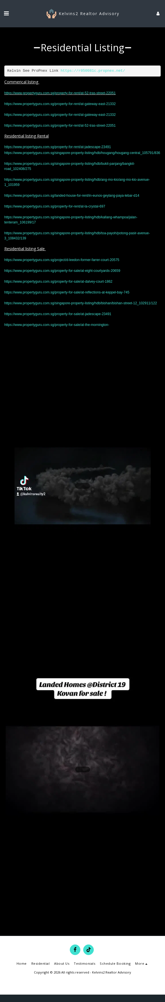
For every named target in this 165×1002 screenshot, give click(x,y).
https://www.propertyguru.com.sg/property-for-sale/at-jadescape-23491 (57, 314)
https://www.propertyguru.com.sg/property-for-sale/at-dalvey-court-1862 (58, 282)
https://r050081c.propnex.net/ (93, 71)
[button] (6, 13)
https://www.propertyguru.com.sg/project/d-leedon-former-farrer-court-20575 (61, 260)
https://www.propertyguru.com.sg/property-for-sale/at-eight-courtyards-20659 (62, 271)
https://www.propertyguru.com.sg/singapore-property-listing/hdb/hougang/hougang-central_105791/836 (82, 153)
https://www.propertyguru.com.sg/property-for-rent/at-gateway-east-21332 (60, 104)
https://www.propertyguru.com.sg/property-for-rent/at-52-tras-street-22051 (60, 93)
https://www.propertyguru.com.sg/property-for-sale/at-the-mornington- (56, 325)
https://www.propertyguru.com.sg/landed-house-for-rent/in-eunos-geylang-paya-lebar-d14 (71, 196)
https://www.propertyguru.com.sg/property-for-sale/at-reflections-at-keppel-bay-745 (66, 292)
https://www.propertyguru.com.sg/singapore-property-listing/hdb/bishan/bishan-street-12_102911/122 (80, 303)
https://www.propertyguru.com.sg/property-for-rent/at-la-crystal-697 (54, 206)
